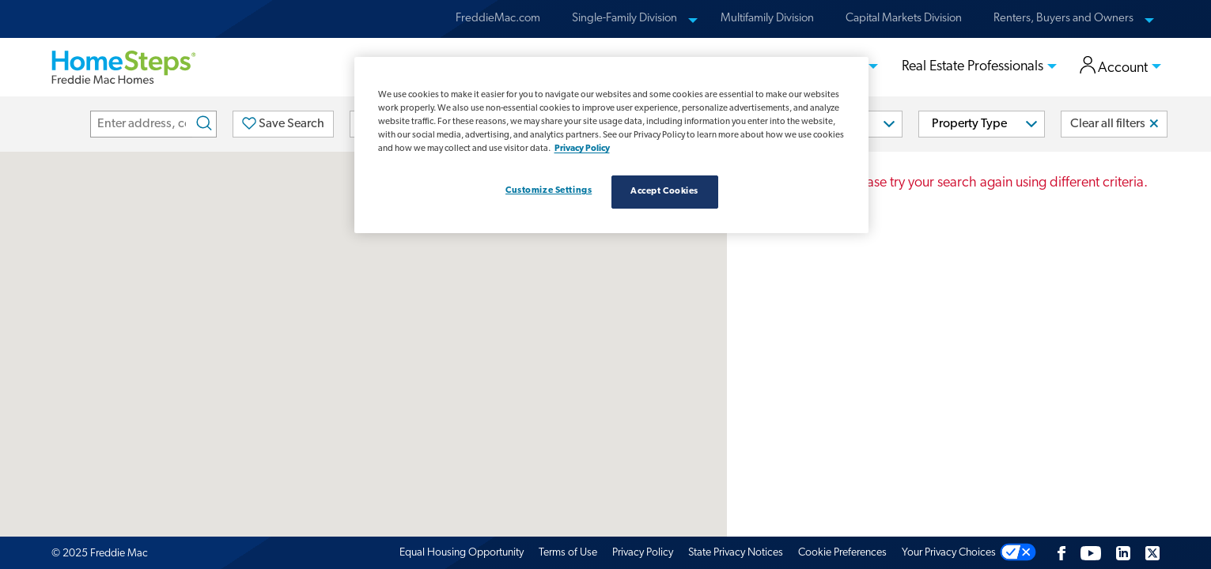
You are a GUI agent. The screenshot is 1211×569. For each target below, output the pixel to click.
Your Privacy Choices (949, 553)
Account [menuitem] (1114, 67)
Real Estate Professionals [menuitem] (972, 66)
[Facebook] (1061, 553)
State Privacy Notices (735, 553)
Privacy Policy (642, 553)
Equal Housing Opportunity (461, 553)
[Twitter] (1152, 553)
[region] (611, 145)
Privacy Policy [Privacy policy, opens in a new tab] (582, 148)
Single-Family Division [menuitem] (624, 18)
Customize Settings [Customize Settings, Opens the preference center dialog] (548, 190)
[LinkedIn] (1123, 553)
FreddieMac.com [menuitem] (498, 18)
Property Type (969, 124)
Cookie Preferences (842, 553)
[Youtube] (1090, 553)
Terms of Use (568, 553)
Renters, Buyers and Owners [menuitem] (1063, 18)
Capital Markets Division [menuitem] (904, 18)
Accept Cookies (664, 191)
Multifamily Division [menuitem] (767, 18)
